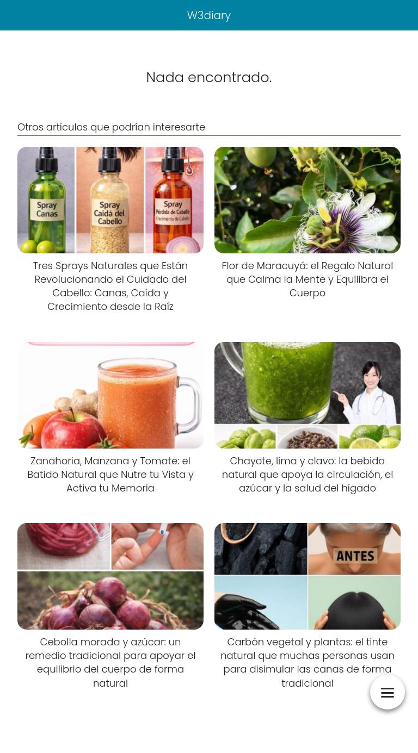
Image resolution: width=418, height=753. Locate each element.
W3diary (209, 15)
